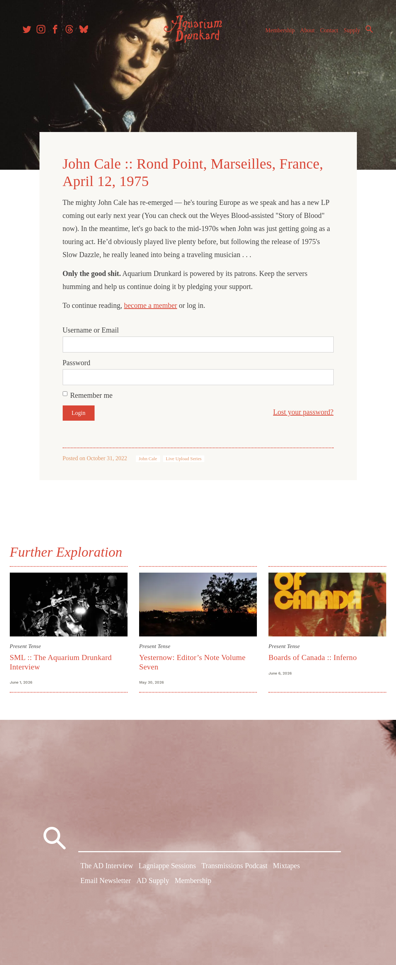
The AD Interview (106, 866)
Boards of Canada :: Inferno (312, 655)
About (305, 32)
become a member (150, 304)
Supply (350, 32)
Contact (327, 32)
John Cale (148, 457)
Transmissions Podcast (234, 866)
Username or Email (91, 329)
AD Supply (152, 881)
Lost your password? (303, 411)
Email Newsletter (105, 881)
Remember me (91, 394)
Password (77, 361)
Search (367, 30)
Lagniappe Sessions (167, 866)
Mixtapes (286, 866)
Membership (277, 32)
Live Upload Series (184, 457)
